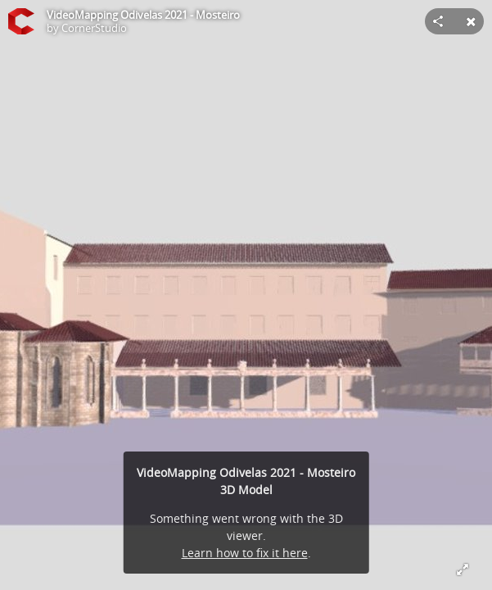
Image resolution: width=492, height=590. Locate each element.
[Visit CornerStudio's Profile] (21, 21)
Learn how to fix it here (245, 552)
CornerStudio (94, 27)
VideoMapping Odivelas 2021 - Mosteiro (143, 14)
